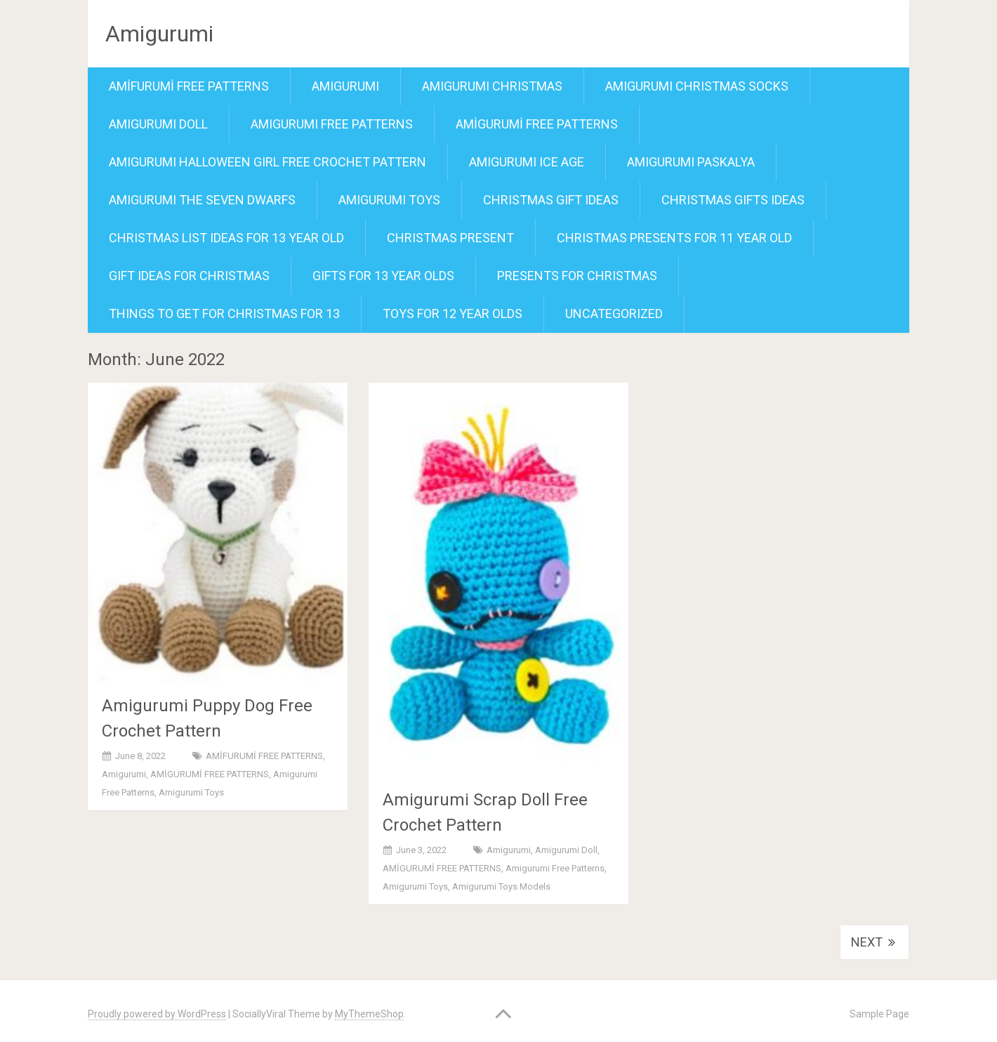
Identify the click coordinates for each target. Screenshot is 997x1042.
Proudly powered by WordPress (157, 1014)
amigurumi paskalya (691, 161)
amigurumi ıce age (526, 161)
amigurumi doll (158, 124)
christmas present (450, 237)
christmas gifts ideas (733, 199)
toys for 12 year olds (452, 313)
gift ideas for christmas (189, 275)
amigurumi (345, 86)
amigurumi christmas (492, 86)
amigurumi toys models (501, 886)
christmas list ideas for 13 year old (226, 237)
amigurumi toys (389, 199)
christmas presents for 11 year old (674, 237)
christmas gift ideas (551, 199)
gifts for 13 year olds (383, 275)
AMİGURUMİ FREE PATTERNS (537, 124)
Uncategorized (614, 313)
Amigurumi (159, 33)
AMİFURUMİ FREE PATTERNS (189, 86)
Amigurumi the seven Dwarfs (202, 199)
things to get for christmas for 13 (224, 313)
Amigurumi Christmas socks (696, 86)
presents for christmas (577, 275)
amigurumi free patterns (332, 124)
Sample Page (879, 1014)
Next (874, 942)
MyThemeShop (369, 1014)
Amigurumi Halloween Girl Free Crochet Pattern (267, 161)
